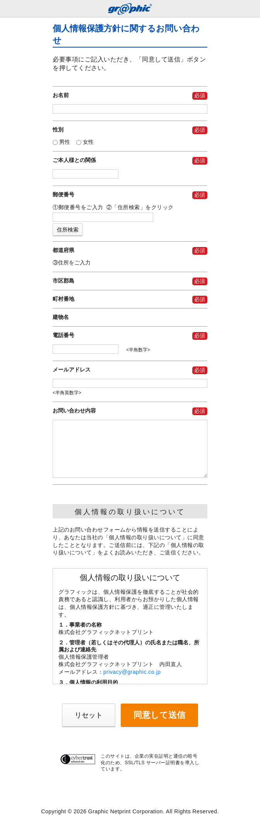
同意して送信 (159, 715)
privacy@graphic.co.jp (132, 672)
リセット (89, 715)
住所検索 (68, 230)
